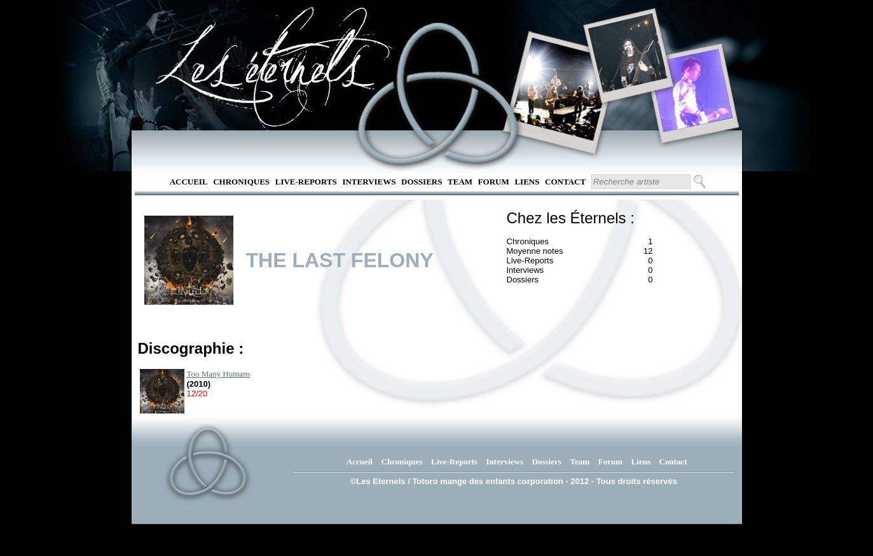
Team (460, 181)
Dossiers (421, 181)
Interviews (368, 181)
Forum (493, 181)
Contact (565, 181)
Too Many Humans (219, 374)
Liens (526, 181)
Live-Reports (306, 181)
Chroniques (241, 181)
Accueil (189, 181)
